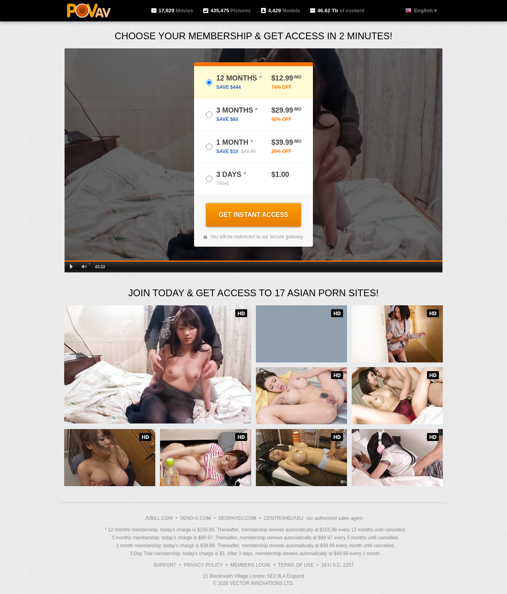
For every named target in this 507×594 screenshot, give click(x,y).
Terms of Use (296, 565)
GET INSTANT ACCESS (253, 214)
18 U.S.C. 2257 (337, 565)
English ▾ (425, 10)
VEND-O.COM (195, 518)
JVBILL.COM (159, 518)
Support (164, 565)
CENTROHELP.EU (283, 518)
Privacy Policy (203, 565)
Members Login (251, 565)
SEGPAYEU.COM (237, 518)
